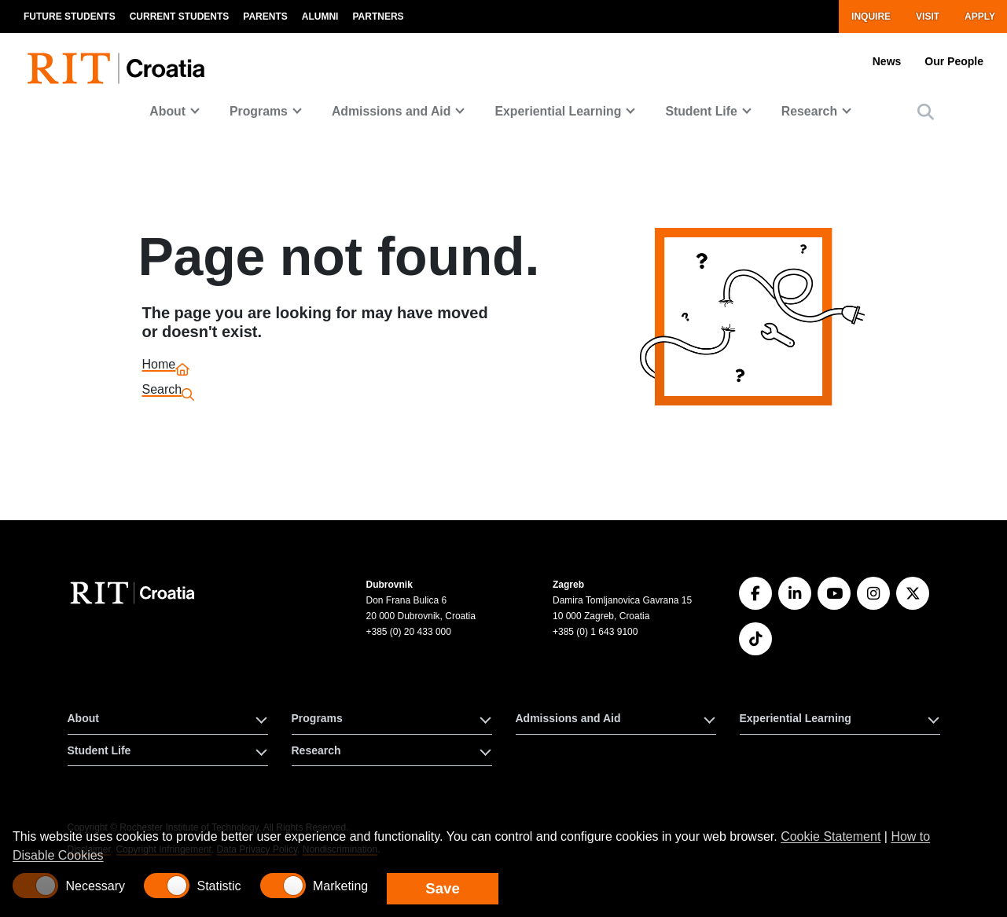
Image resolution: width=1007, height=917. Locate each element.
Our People (953, 61)
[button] (925, 112)
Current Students (180, 16)
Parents (265, 16)
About (167, 111)
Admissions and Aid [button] (568, 718)
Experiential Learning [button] (795, 718)
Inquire (871, 16)
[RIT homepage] (119, 59)
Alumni (320, 16)
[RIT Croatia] (135, 593)
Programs (259, 111)
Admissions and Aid (391, 111)
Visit (927, 16)
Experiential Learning (557, 111)
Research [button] (316, 750)
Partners (377, 16)
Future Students (70, 16)
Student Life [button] (99, 750)
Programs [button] (317, 718)
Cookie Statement (830, 836)
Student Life (701, 111)
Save (442, 888)
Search (162, 392)
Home (159, 367)
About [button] (83, 718)
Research (809, 111)
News (887, 61)
